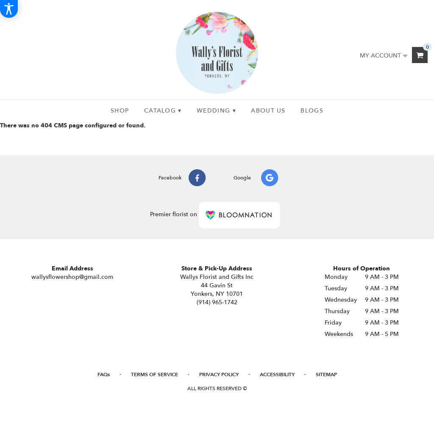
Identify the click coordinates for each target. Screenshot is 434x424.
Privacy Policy (219, 374)
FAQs (103, 374)
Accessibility (277, 374)
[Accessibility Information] (9, 9)
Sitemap (326, 374)
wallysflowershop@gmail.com (72, 277)
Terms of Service (154, 374)
